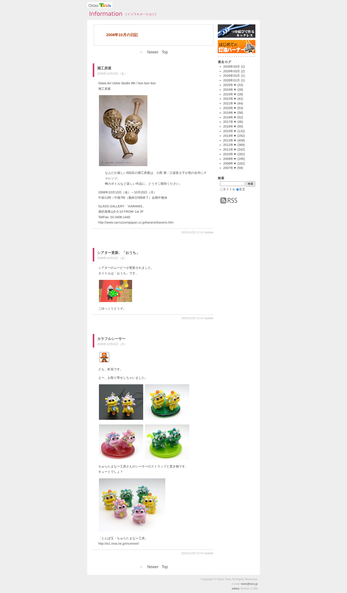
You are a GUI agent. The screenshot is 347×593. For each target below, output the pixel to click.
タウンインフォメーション (121, 14)
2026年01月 (231, 80)
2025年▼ (229, 85)
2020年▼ (229, 108)
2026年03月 (231, 71)
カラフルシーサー (111, 339)
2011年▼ (229, 149)
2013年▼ (229, 140)
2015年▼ (229, 131)
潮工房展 (104, 68)
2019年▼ (229, 112)
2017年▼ (229, 122)
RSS (229, 200)
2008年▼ (229, 163)
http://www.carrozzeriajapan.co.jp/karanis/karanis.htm (136, 222)
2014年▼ (229, 135)
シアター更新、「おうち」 (118, 253)
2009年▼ (229, 159)
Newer (148, 52)
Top (165, 52)
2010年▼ (229, 154)
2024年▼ (229, 89)
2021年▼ (229, 103)
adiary (235, 588)
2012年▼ (229, 145)
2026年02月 (231, 75)
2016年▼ (229, 126)
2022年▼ (229, 98)
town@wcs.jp (249, 583)
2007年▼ (229, 168)
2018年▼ (229, 117)
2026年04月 (231, 66)
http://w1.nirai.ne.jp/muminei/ (118, 543)
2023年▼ (229, 94)
